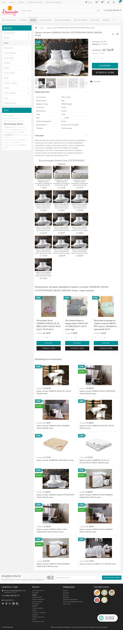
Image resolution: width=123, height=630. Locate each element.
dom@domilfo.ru (9, 600)
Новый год (22, 145)
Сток (9, 142)
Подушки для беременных (11, 132)
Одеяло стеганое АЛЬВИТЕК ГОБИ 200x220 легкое (55, 460)
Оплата (4, 2)
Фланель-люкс (8, 129)
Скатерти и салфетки (10, 83)
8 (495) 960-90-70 (113, 10)
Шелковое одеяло (9, 137)
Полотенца (94, 20)
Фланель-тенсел (8, 121)
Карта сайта (67, 604)
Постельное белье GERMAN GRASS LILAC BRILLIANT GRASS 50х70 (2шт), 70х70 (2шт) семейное (49, 326)
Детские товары (80, 20)
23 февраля (8, 135)
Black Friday (22, 129)
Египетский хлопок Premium (12, 118)
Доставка (12, 2)
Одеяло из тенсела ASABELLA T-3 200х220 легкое (98, 564)
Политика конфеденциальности (73, 601)
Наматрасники (45, 20)
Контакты (21, 2)
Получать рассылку (112, 577)
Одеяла (33, 20)
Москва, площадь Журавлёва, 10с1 (15, 590)
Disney (6, 142)
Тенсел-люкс (21, 127)
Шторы (6, 78)
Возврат (65, 595)
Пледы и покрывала (63, 20)
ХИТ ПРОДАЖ (8, 116)
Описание (39, 135)
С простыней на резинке (20, 135)
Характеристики (42, 92)
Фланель (18, 142)
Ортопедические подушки (11, 145)
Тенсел (6, 147)
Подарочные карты (10, 103)
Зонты (6, 98)
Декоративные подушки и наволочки (15, 140)
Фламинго (14, 127)
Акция (13, 142)
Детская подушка (19, 121)
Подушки (23, 20)
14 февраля (7, 127)
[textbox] (61, 11)
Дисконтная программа (34, 2)
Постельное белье (9, 20)
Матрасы (6, 88)
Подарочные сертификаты (53, 2)
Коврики (105, 20)
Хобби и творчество (10, 93)
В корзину (105, 66)
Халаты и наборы (9, 73)
